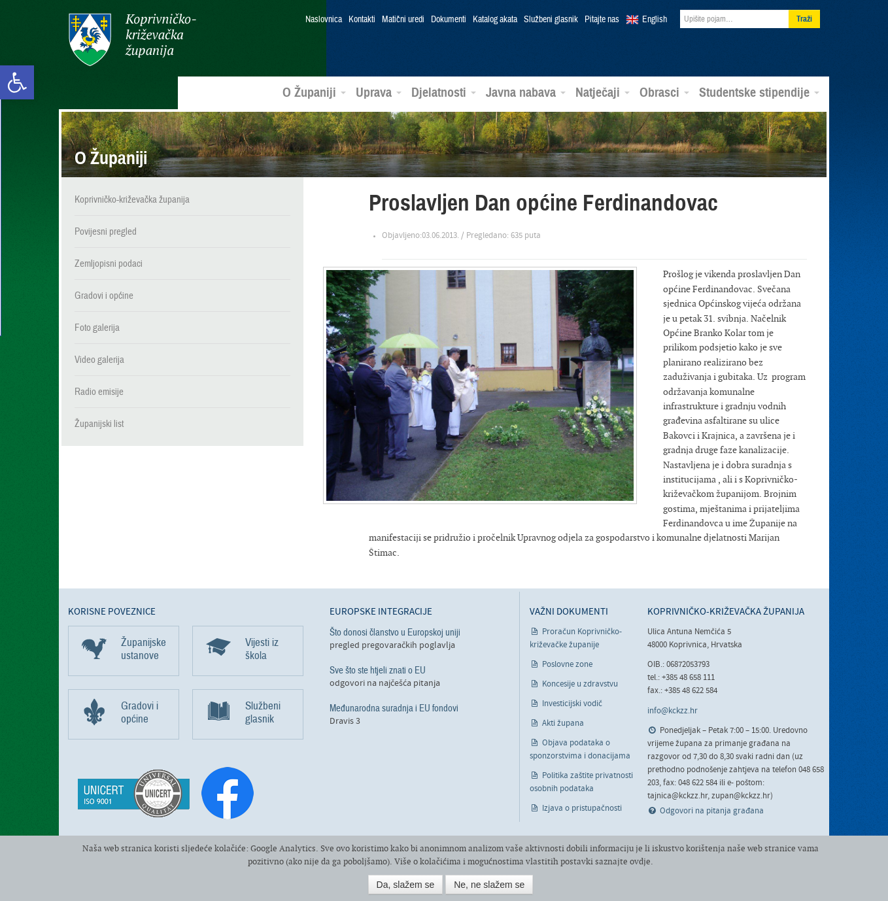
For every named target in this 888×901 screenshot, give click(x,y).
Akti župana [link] (563, 723)
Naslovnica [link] (323, 20)
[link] (17, 82)
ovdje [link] (640, 861)
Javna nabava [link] (526, 92)
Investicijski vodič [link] (572, 703)
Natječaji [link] (602, 92)
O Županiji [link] (314, 92)
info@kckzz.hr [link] (672, 710)
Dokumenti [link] (448, 20)
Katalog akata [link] (495, 20)
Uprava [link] (378, 92)
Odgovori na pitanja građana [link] (712, 810)
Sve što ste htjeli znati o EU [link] (378, 669)
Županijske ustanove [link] (143, 648)
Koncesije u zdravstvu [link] (580, 683)
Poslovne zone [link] (567, 664)
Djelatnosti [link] (443, 92)
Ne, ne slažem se (489, 884)
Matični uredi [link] (403, 20)
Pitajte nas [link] (602, 20)
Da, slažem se (406, 884)
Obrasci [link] (664, 92)
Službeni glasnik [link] (551, 20)
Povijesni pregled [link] (106, 230)
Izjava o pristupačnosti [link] (582, 808)
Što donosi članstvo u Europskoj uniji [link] (395, 631)
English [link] (654, 20)
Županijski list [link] (99, 423)
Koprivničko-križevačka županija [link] (132, 39)
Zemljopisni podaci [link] (109, 262)
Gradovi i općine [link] (104, 294)
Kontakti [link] (362, 20)
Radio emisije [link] (99, 391)
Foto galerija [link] (97, 326)
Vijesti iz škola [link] (262, 648)
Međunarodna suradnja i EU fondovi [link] (394, 707)
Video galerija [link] (99, 359)
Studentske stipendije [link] (759, 92)
